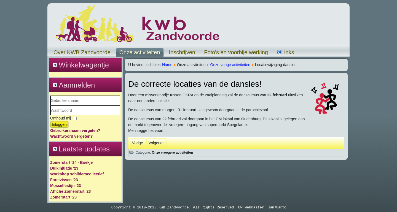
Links (285, 52)
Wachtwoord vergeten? (71, 136)
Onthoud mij (60, 118)
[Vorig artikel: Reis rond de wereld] (137, 142)
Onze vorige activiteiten (230, 64)
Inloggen (59, 124)
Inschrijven (182, 52)
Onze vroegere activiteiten (172, 152)
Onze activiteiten (139, 52)
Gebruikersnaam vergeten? (75, 130)
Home (167, 64)
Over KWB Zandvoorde (82, 52)
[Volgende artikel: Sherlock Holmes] (156, 142)
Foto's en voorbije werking (236, 52)
